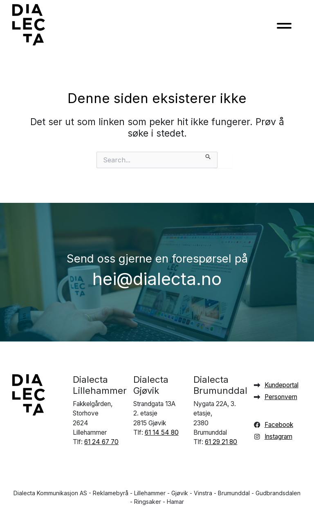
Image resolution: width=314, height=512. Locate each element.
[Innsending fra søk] (208, 156)
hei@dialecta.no (157, 278)
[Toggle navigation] (284, 28)
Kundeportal (281, 385)
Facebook (279, 425)
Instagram (278, 436)
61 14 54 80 (162, 432)
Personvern (281, 397)
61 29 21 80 (221, 442)
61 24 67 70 (101, 442)
